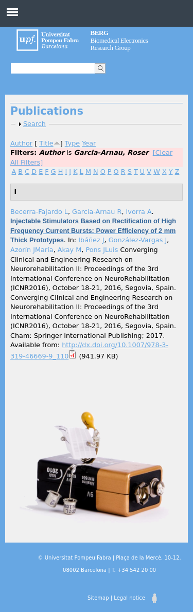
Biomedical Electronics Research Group (119, 40)
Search (34, 124)
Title (46, 143)
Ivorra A (139, 211)
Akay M (69, 250)
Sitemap (98, 598)
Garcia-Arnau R (96, 211)
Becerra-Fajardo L (39, 211)
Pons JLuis (101, 250)
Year (89, 143)
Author (21, 143)
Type (72, 143)
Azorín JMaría (32, 250)
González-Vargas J (138, 240)
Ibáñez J (91, 240)
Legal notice (129, 598)
